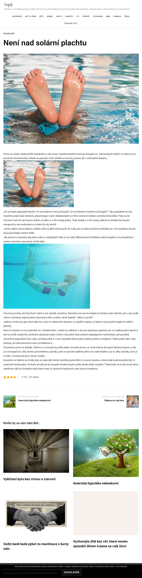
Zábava (117, 16)
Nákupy (69, 16)
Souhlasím (71, 572)
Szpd (8, 5)
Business (17, 16)
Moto (59, 16)
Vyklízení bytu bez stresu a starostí (29, 479)
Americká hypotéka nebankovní (96, 483)
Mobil (50, 16)
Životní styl (71, 23)
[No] (138, 570)
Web (108, 16)
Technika (98, 16)
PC (78, 16)
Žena (127, 16)
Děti (41, 16)
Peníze (86, 16)
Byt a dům (30, 16)
